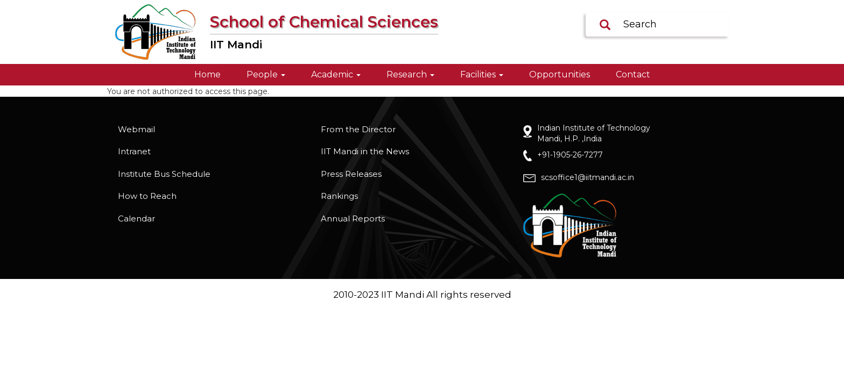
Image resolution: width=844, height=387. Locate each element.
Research (410, 74)
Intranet (134, 151)
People (266, 74)
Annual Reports (353, 218)
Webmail (136, 129)
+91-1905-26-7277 (570, 155)
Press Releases (351, 174)
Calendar (136, 218)
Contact (633, 74)
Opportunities (559, 74)
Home (207, 74)
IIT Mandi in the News (365, 151)
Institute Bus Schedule (164, 174)
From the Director (358, 129)
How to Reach (147, 196)
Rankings (339, 196)
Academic (336, 74)
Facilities (481, 74)
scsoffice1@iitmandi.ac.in (587, 177)
